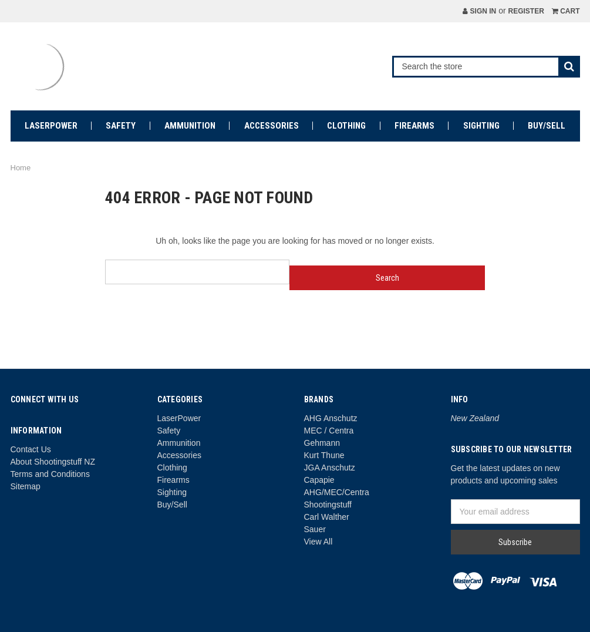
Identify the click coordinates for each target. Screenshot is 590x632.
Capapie (319, 480)
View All (318, 541)
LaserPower (51, 125)
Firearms (414, 125)
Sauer (315, 529)
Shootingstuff (328, 504)
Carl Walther (326, 517)
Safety (121, 125)
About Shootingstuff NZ (53, 461)
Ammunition (189, 125)
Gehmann (322, 443)
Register (526, 11)
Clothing (346, 125)
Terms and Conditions (50, 474)
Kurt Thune (324, 455)
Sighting (481, 125)
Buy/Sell (546, 125)
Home (21, 167)
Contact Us (31, 449)
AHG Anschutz (331, 418)
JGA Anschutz (329, 467)
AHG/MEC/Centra (336, 492)
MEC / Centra (329, 430)
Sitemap (26, 486)
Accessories (271, 125)
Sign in (479, 11)
